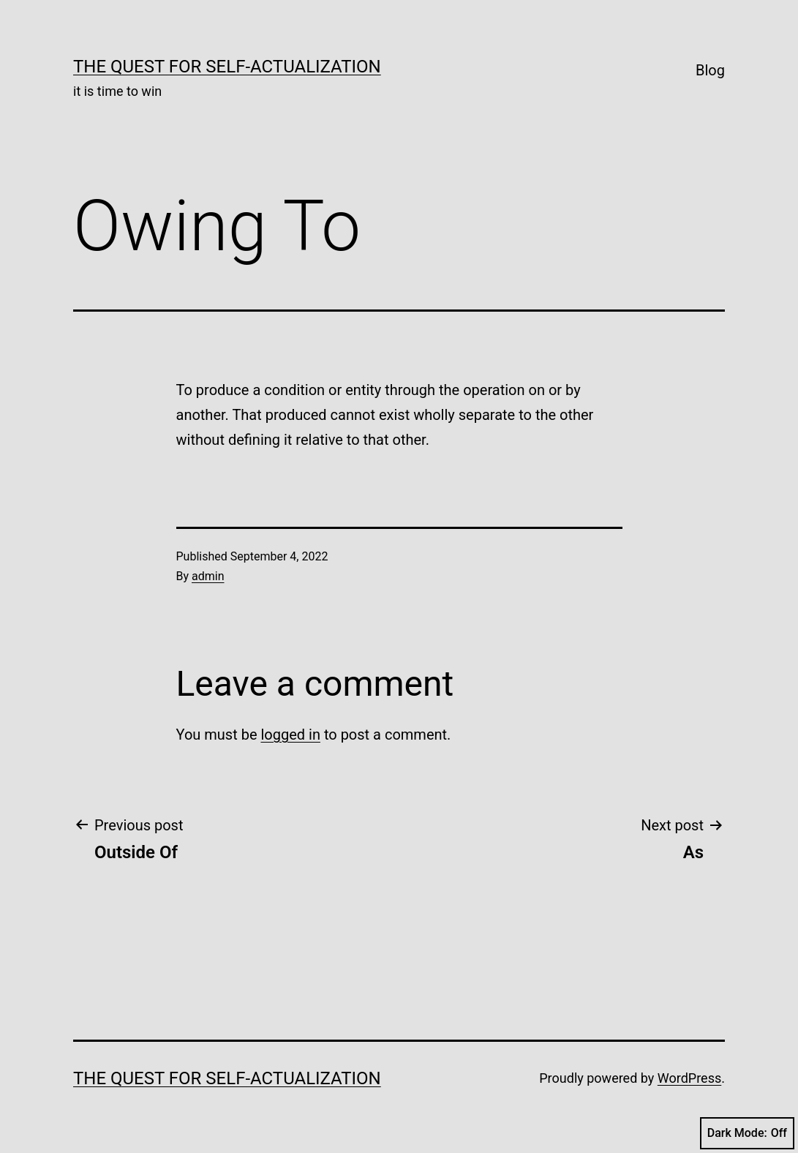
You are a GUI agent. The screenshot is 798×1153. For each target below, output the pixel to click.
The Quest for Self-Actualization (227, 66)
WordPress (689, 1078)
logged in (290, 734)
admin (208, 576)
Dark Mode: (747, 1133)
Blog (710, 70)
